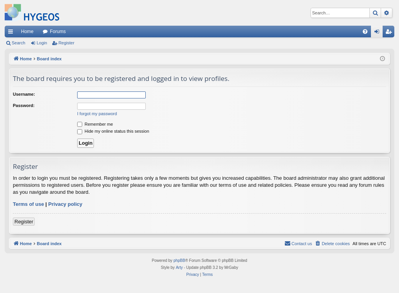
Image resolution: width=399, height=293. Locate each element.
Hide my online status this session (113, 131)
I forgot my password (97, 113)
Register (66, 42)
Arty (179, 267)
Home (27, 31)
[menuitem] (365, 31)
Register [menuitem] (390, 33)
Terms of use (28, 204)
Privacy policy (65, 204)
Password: (24, 105)
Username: (24, 94)
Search (18, 42)
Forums (58, 31)
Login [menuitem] (378, 33)
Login (42, 42)
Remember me (95, 124)
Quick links (12, 33)
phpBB (179, 260)
